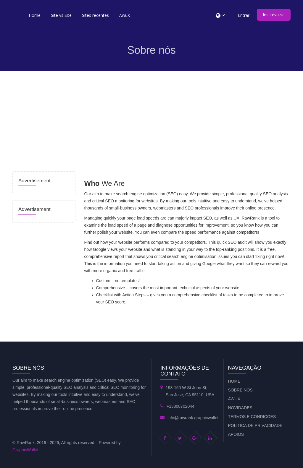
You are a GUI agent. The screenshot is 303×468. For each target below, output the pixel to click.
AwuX (124, 15)
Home (35, 15)
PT (225, 15)
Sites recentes (95, 15)
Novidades (240, 407)
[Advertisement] (151, 115)
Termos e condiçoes (252, 416)
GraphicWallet (25, 449)
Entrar (243, 15)
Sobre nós (240, 390)
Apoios (236, 434)
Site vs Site (61, 15)
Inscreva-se (274, 14)
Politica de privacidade (255, 425)
